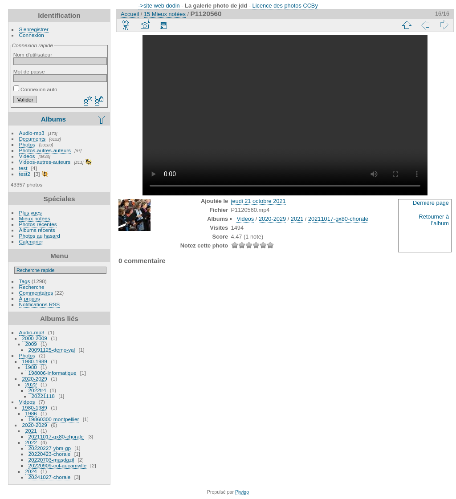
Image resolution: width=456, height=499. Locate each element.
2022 (31, 384)
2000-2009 (34, 338)
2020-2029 (34, 378)
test (23, 168)
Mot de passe (29, 71)
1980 (31, 367)
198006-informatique (52, 373)
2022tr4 (37, 390)
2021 (31, 431)
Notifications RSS (39, 304)
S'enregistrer (34, 29)
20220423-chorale (49, 454)
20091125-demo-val (51, 350)
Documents (32, 139)
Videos (27, 156)
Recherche (32, 287)
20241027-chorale (49, 477)
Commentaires (36, 293)
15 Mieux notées (165, 14)
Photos (27, 144)
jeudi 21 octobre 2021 (258, 201)
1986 (31, 413)
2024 (31, 471)
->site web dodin (159, 5)
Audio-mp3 (32, 133)
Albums (53, 119)
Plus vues (30, 212)
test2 (25, 174)
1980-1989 (34, 361)
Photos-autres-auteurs (45, 150)
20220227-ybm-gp (49, 448)
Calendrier (31, 241)
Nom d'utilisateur (32, 54)
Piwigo (242, 492)
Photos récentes (38, 224)
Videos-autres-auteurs (45, 162)
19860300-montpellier (53, 419)
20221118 (43, 396)
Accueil (130, 14)
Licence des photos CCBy (285, 5)
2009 (31, 344)
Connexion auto (35, 89)
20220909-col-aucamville (57, 465)
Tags (24, 281)
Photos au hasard (39, 236)
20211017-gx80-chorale (56, 436)
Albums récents (37, 230)
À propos (29, 298)
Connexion (31, 35)
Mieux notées (34, 218)
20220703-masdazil (51, 459)
